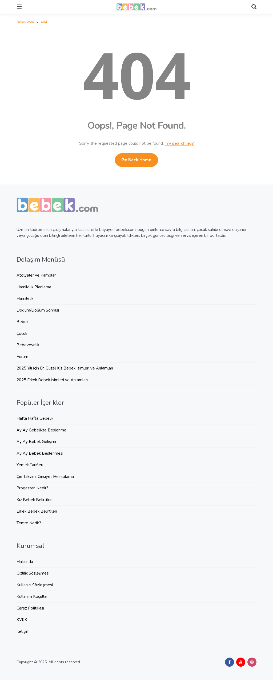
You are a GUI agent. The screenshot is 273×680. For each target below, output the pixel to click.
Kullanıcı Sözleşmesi (35, 585)
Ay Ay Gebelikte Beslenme (41, 430)
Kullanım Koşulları (33, 596)
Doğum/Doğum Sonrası (38, 310)
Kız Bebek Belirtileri (35, 499)
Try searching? (179, 143)
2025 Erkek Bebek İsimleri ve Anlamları (52, 380)
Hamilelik (25, 298)
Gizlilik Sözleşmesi (33, 573)
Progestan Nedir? (32, 488)
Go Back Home (136, 159)
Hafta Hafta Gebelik (35, 418)
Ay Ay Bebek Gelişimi (36, 441)
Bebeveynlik (28, 345)
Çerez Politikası (30, 608)
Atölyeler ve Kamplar (36, 275)
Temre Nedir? (29, 523)
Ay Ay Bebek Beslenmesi (40, 453)
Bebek (23, 321)
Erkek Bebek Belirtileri (37, 511)
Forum (22, 356)
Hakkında (25, 561)
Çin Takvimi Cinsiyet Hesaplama (45, 476)
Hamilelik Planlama (34, 287)
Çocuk (22, 333)
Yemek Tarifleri (30, 464)
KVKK (22, 619)
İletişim (23, 631)
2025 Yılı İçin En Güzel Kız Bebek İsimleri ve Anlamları (65, 368)
